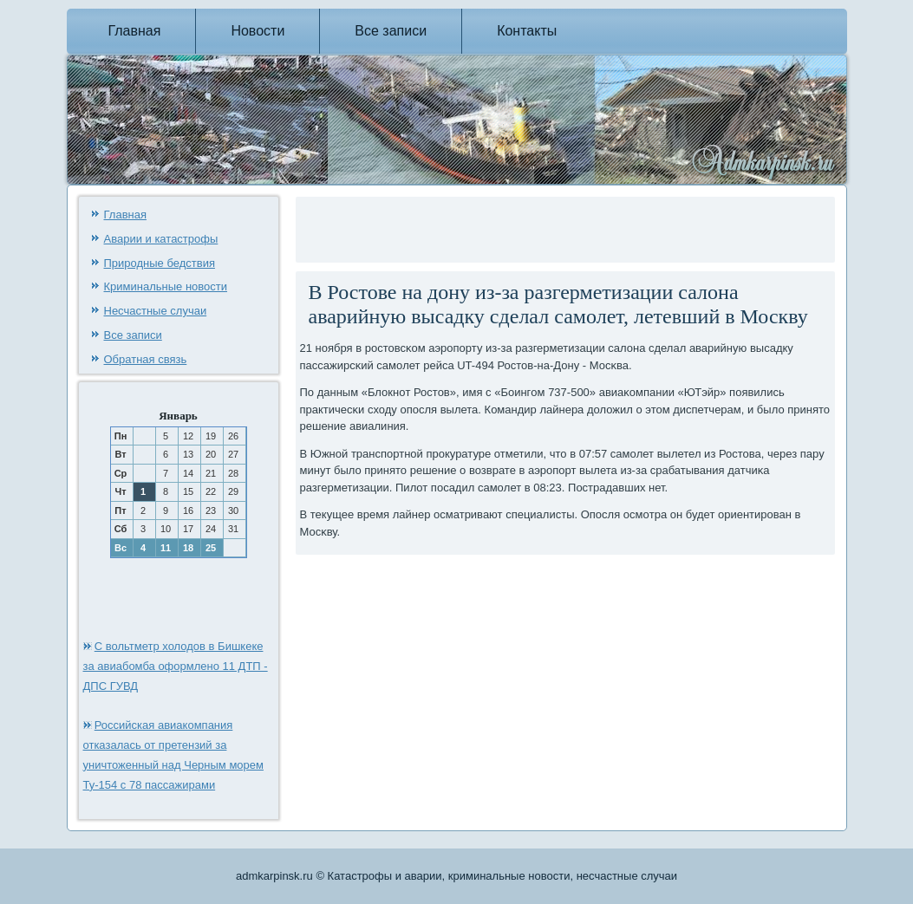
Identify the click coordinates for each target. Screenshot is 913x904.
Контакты (527, 30)
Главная (134, 30)
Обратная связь (145, 359)
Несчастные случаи (155, 310)
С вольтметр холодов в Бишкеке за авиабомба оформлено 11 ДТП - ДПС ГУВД (175, 666)
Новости (257, 30)
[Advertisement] (503, 227)
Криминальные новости (166, 286)
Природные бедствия (159, 263)
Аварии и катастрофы (161, 238)
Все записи (391, 30)
